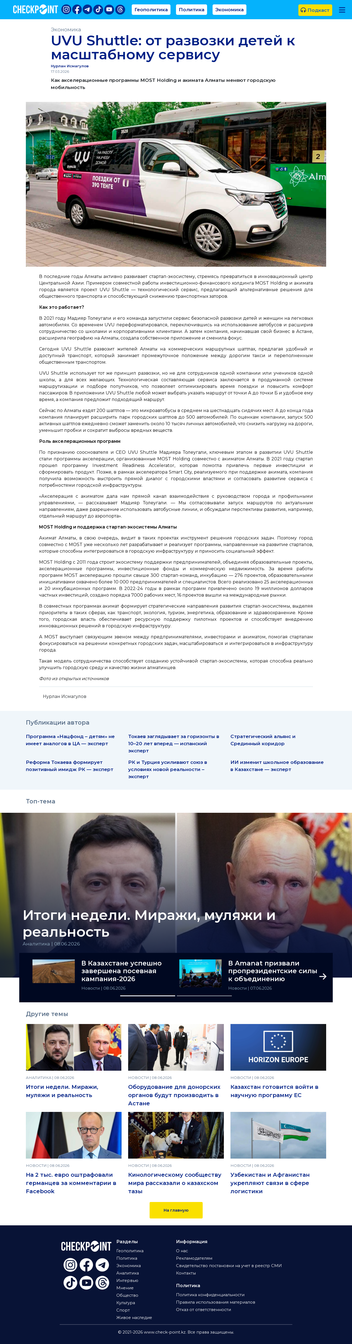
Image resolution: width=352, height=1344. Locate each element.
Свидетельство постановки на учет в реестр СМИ (229, 1265)
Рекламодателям (194, 1258)
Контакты (186, 1273)
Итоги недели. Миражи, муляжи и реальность (149, 923)
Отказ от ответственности (203, 1309)
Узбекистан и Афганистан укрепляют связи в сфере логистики (270, 1183)
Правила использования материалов (215, 1302)
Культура (125, 1302)
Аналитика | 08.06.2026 (51, 944)
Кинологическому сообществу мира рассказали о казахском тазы (174, 1183)
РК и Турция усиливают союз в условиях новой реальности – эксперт (167, 769)
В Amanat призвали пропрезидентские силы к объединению (272, 971)
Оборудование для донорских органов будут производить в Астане (174, 1095)
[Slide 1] (147, 996)
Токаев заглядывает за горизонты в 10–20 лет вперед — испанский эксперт (173, 743)
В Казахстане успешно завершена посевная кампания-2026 (121, 971)
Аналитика (127, 1273)
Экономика (229, 9)
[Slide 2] (204, 996)
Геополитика (151, 9)
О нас (182, 1250)
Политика (191, 9)
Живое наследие (134, 1317)
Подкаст (315, 10)
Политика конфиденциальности (210, 1294)
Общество (127, 1295)
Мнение (125, 1287)
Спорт (123, 1310)
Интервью (127, 1280)
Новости (91, 988)
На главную (176, 1210)
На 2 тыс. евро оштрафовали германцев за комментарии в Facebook (71, 1183)
